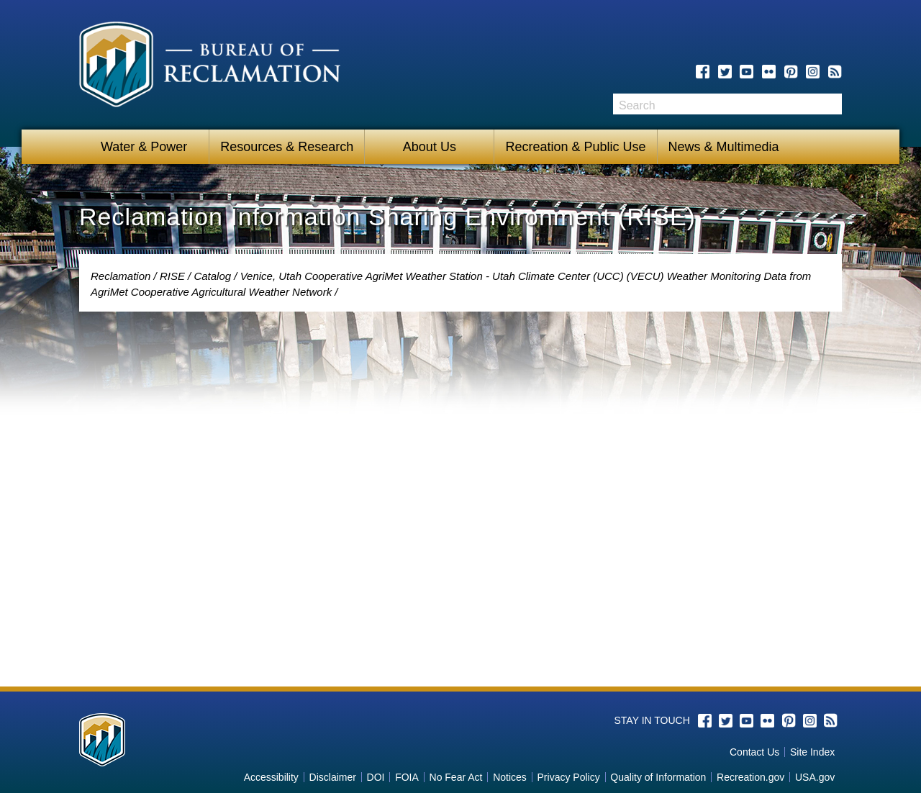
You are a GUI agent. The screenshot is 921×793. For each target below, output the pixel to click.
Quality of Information (658, 777)
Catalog (212, 276)
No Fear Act (456, 777)
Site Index (812, 752)
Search (831, 104)
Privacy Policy (568, 777)
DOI (376, 777)
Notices (510, 777)
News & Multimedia (723, 147)
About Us (429, 147)
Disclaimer (332, 777)
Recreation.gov (750, 777)
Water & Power (144, 147)
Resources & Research (286, 147)
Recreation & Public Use (575, 147)
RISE (172, 276)
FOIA (407, 777)
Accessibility (271, 777)
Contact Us (754, 752)
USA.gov (815, 777)
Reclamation (120, 276)
